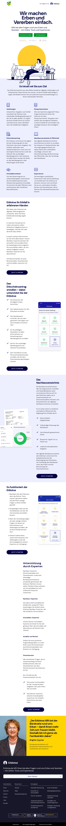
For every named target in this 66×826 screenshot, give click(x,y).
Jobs (4, 800)
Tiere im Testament (36, 796)
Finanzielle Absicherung (37, 788)
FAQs (16, 791)
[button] (33, 776)
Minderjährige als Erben (53, 791)
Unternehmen (7, 784)
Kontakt (5, 803)
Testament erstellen (25, 35)
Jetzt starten (17, 272)
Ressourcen (18, 784)
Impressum (16, 824)
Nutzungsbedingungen (29, 824)
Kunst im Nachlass (52, 788)
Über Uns (5, 791)
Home (5, 788)
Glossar (17, 788)
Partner (5, 794)
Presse (5, 797)
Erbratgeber (34, 784)
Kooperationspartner (21, 794)
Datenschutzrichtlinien (45, 824)
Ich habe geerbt (40, 35)
